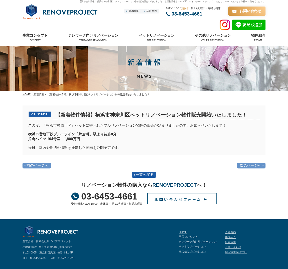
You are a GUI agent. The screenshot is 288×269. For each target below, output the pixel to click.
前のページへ (37, 165)
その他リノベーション (192, 251)
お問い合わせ (250, 11)
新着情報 (134, 11)
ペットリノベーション (192, 246)
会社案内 (151, 11)
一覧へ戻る (145, 175)
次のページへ (250, 165)
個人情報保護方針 (236, 252)
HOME (26, 94)
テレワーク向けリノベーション (198, 241)
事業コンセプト (188, 236)
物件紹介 (230, 237)
